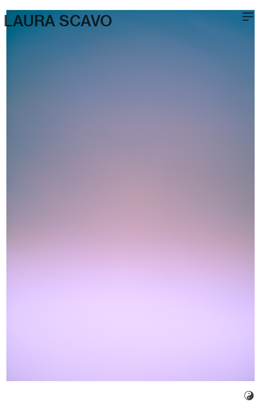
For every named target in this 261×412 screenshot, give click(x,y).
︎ (248, 17)
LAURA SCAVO (58, 21)
